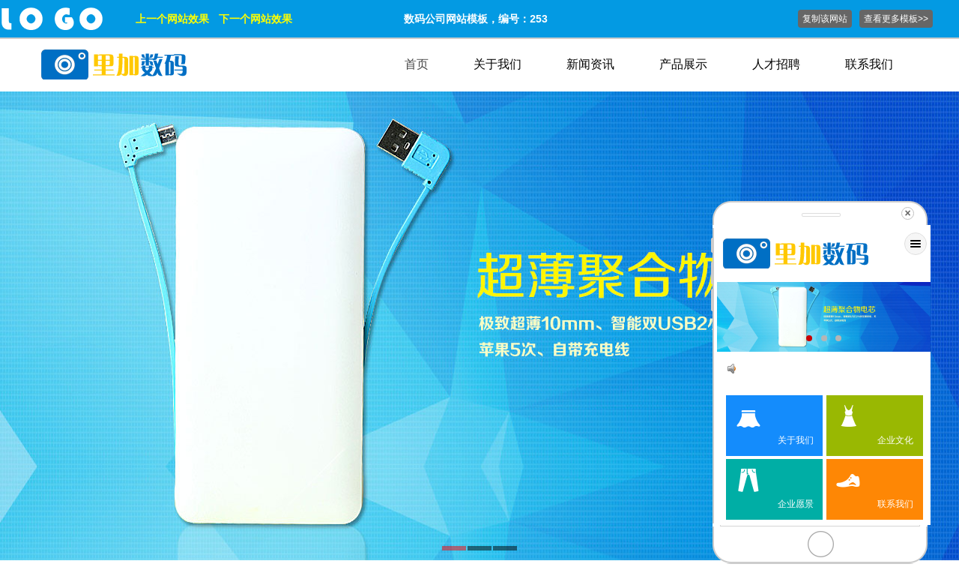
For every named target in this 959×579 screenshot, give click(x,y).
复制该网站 (824, 19)
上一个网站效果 (172, 19)
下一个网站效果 (255, 19)
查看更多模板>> (896, 19)
